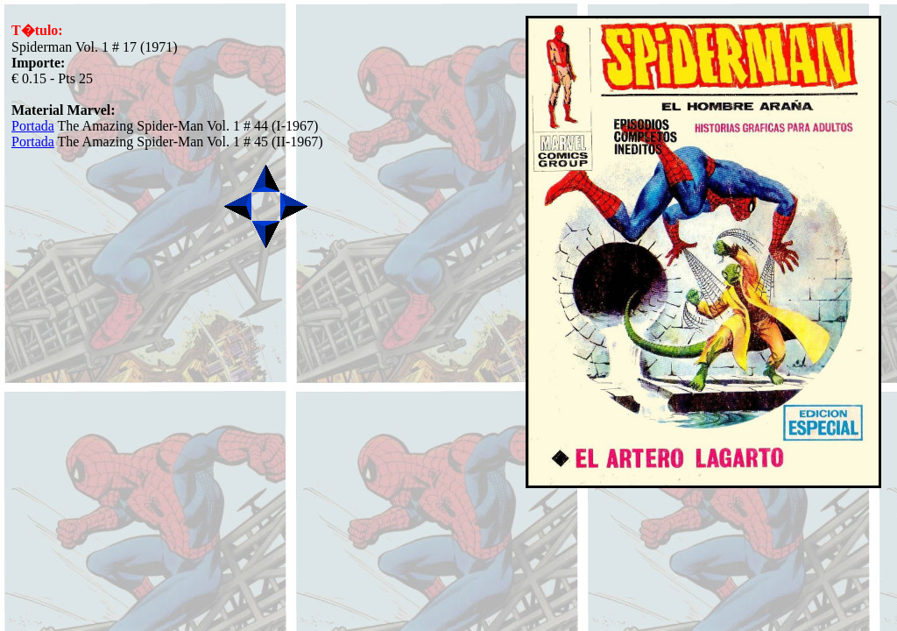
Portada (32, 125)
